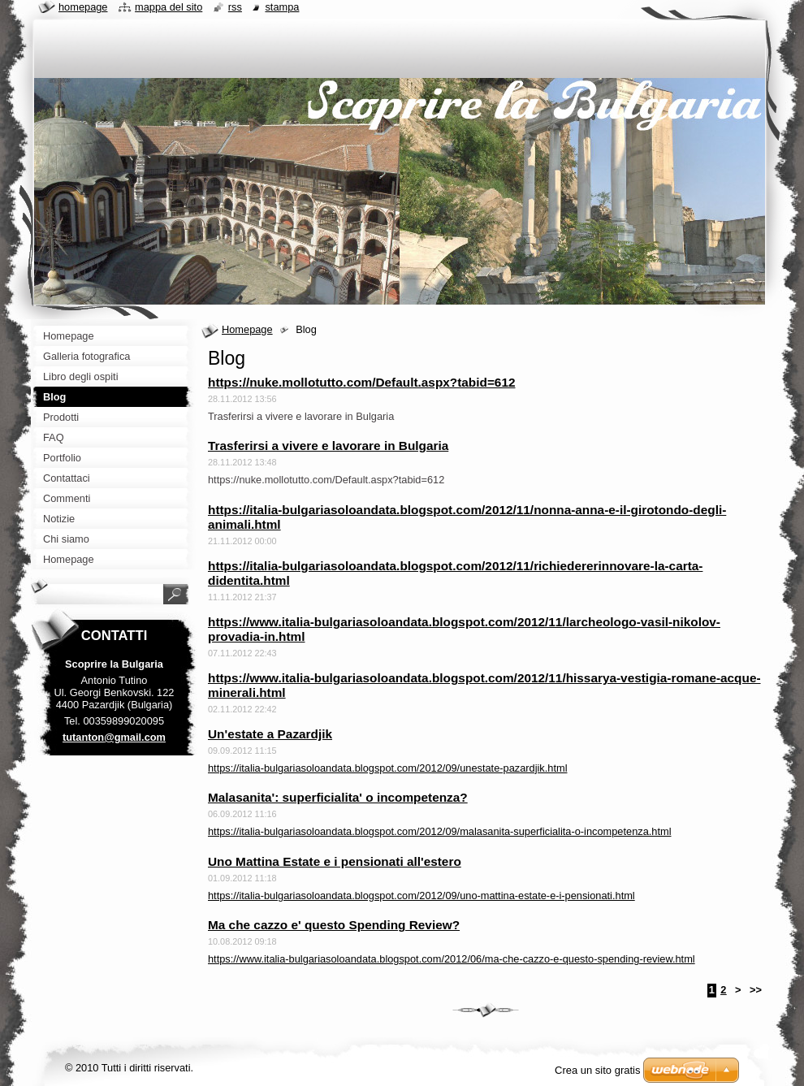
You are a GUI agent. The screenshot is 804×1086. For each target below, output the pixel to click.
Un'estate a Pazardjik (270, 734)
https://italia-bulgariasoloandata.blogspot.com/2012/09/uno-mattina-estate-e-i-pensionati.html (421, 895)
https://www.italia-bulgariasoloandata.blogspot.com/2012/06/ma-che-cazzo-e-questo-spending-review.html (451, 959)
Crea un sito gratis (598, 1070)
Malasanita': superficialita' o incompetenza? (338, 797)
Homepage (247, 329)
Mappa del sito (168, 7)
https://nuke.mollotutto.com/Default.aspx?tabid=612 (361, 382)
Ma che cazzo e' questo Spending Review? (334, 925)
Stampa (282, 7)
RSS (235, 7)
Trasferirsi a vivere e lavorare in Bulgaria (328, 445)
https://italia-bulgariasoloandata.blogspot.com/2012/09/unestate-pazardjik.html (387, 768)
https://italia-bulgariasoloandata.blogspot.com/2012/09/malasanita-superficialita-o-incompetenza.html (440, 831)
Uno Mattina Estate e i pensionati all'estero (334, 861)
